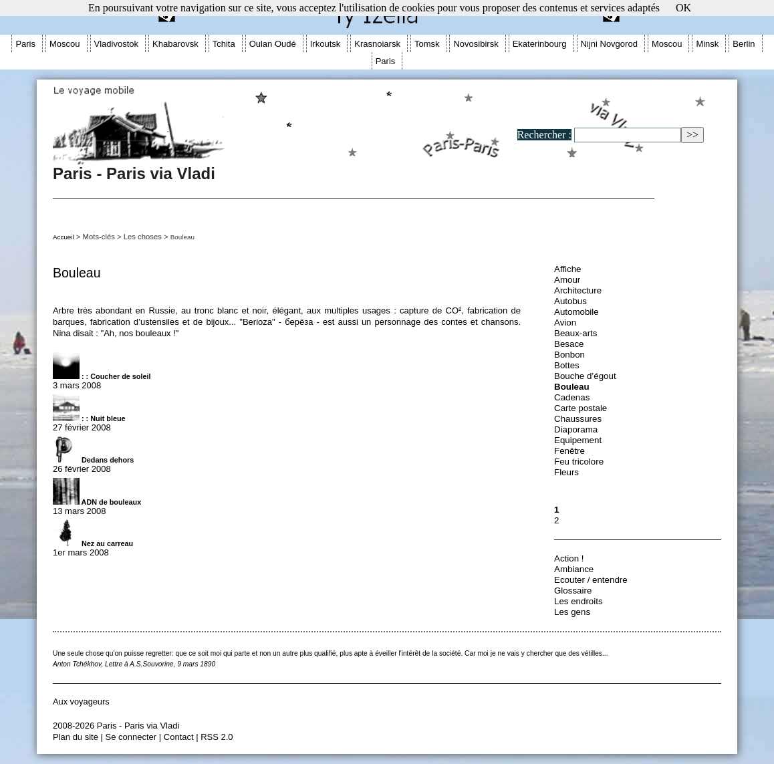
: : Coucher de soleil (102, 376)
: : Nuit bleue (89, 418)
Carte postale (580, 408)
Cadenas (572, 397)
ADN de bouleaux (97, 502)
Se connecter (131, 737)
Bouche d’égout (585, 376)
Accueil (63, 237)
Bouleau (572, 387)
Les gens (572, 612)
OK (683, 7)
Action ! (569, 558)
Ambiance (574, 569)
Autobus (570, 301)
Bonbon (569, 355)
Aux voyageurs (81, 701)
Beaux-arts (575, 333)
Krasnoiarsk (377, 44)
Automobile (576, 312)
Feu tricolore (579, 462)
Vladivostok (116, 44)
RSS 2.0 (217, 737)
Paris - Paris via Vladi (384, 166)
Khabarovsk (175, 44)
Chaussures (578, 419)
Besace (569, 344)
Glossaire (573, 591)
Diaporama (576, 429)
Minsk (707, 44)
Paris (25, 44)
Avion (565, 322)
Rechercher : (544, 134)
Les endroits (578, 601)
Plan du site (75, 737)
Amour (567, 280)
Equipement (578, 440)
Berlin (744, 44)
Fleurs (566, 472)
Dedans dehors (93, 460)
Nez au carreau (93, 543)
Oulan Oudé (272, 44)
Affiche (568, 269)
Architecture (578, 290)
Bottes (566, 365)
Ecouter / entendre (591, 580)
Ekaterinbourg (540, 44)
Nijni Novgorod (609, 44)
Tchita (224, 44)
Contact (179, 737)
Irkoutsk (325, 44)
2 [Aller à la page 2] (556, 520)
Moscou (64, 44)
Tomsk (427, 44)
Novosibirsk (475, 44)
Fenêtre (569, 451)
